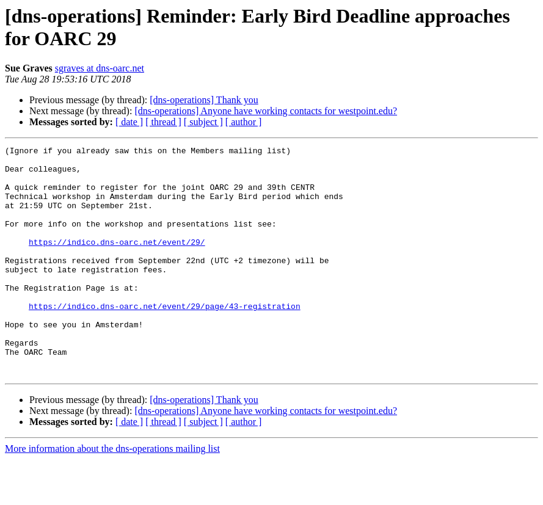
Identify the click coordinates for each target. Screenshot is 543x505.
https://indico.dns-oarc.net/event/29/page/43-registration (165, 338)
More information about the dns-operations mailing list (112, 494)
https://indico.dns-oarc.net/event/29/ (117, 261)
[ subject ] (203, 122)
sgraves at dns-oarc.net (99, 68)
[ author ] (243, 122)
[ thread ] (163, 122)
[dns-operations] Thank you (204, 100)
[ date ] (129, 122)
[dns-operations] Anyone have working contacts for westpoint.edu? (265, 111)
